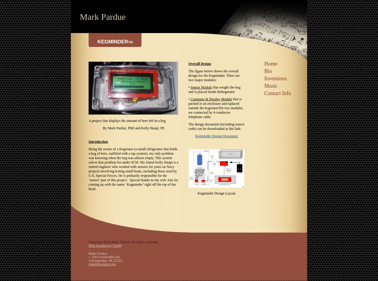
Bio (268, 71)
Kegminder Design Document (216, 136)
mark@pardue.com (102, 264)
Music (271, 86)
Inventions (275, 78)
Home (270, 64)
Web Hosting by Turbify (105, 245)
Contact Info (277, 93)
